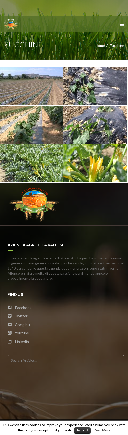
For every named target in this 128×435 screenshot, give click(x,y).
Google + (19, 324)
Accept (82, 430)
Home (100, 45)
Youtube (18, 333)
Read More (102, 430)
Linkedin (18, 341)
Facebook (19, 307)
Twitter (18, 316)
